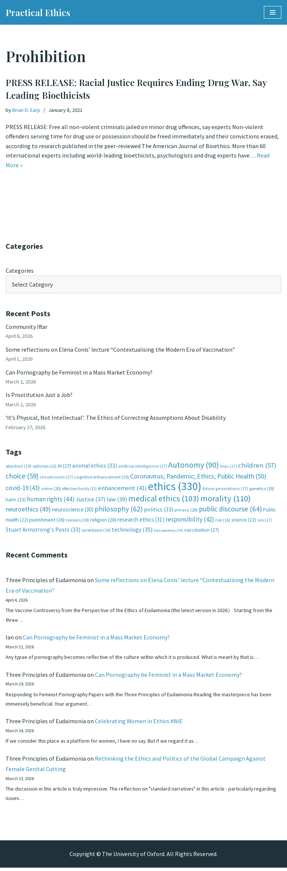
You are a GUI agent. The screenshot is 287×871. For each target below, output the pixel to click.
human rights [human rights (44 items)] (51, 500)
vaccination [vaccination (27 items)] (201, 531)
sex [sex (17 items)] (264, 521)
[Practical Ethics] (38, 12)
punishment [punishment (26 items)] (47, 520)
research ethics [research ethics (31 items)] (140, 520)
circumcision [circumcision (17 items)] (56, 478)
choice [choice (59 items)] (22, 477)
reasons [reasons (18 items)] (77, 521)
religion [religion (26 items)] (103, 520)
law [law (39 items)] (117, 500)
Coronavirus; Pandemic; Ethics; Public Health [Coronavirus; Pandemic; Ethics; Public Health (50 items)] (198, 477)
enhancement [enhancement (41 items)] (122, 489)
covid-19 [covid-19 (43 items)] (23, 489)
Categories (20, 270)
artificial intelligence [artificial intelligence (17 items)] (142, 467)
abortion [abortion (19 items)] (18, 467)
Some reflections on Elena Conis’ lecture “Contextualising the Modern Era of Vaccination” (120, 350)
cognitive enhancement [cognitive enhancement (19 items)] (101, 478)
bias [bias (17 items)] (228, 467)
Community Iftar (27, 327)
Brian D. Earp (26, 110)
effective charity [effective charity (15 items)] (79, 489)
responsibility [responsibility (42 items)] (190, 520)
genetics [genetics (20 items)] (261, 489)
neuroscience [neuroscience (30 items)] (72, 510)
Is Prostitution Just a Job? (40, 395)
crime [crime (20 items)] (51, 489)
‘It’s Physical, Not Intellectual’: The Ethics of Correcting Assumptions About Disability (116, 418)
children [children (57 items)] (257, 466)
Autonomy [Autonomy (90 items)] (193, 466)
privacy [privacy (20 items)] (186, 511)
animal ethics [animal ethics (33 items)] (94, 466)
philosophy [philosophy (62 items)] (119, 509)
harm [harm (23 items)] (16, 501)
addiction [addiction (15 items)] (44, 467)
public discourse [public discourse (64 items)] (230, 509)
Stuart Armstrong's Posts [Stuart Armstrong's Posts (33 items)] (43, 531)
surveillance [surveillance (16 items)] (96, 531)
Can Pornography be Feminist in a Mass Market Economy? (79, 372)
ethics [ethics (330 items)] (174, 487)
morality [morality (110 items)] (225, 499)
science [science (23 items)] (243, 521)
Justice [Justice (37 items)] (90, 500)
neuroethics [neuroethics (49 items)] (28, 510)
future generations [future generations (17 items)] (225, 489)
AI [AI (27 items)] (64, 467)
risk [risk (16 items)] (222, 521)
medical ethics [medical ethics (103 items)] (163, 499)
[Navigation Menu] (272, 12)
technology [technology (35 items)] (132, 531)
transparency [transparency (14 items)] (168, 531)
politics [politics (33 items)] (158, 510)
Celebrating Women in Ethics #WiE (139, 723)
